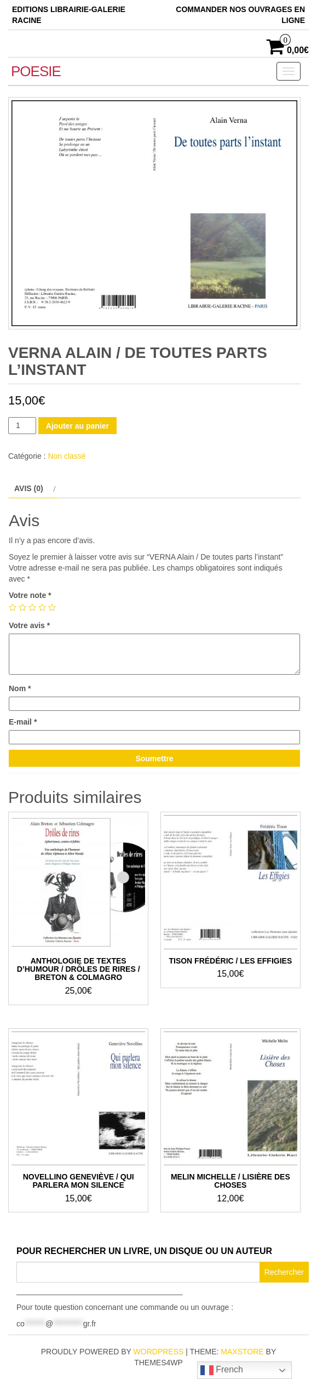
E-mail (23, 721)
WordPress (159, 1351)
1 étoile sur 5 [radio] (12, 607)
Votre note (30, 595)
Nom (20, 688)
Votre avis (29, 625)
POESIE (36, 71)
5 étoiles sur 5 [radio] (52, 607)
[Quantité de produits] (22, 425)
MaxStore (242, 1351)
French (221, 1370)
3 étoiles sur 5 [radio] (32, 607)
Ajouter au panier (77, 425)
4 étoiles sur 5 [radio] (42, 607)
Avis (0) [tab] (28, 488)
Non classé (66, 456)
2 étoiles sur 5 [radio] (22, 607)
